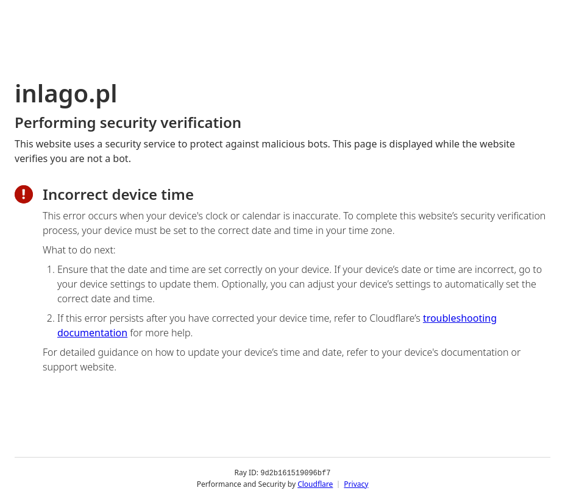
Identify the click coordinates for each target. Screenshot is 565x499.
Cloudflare (315, 483)
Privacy (356, 483)
